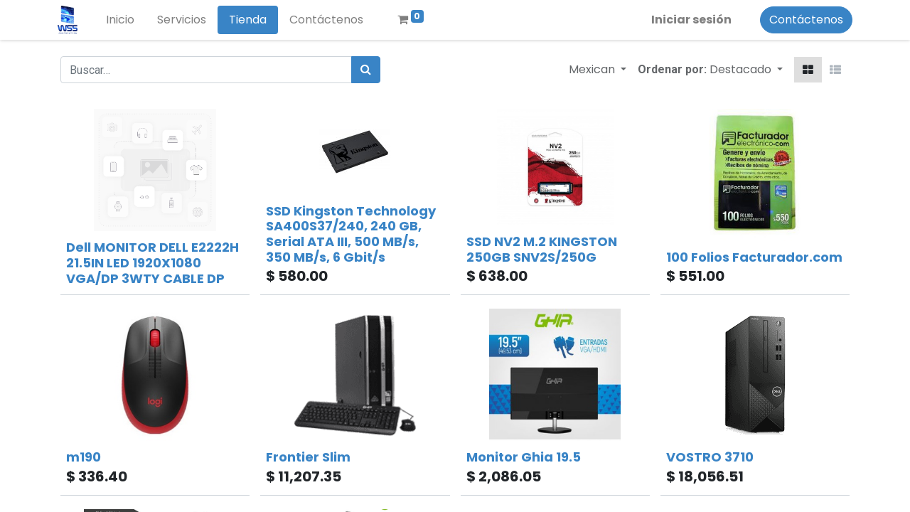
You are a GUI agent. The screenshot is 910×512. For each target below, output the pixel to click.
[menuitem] (123, 20)
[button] (746, 69)
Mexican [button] (593, 69)
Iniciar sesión (688, 19)
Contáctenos (803, 19)
